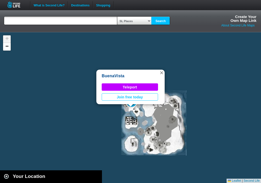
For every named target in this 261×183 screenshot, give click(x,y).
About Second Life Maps (238, 25)
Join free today (130, 97)
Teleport (130, 87)
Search (160, 21)
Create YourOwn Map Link (243, 18)
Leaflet (234, 180)
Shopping (103, 5)
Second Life (16, 4)
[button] (162, 73)
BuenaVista (113, 76)
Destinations (80, 5)
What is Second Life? (49, 5)
